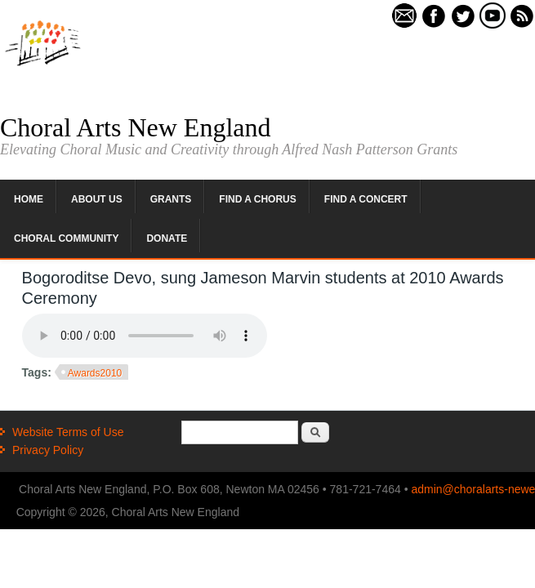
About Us (97, 199)
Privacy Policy (47, 450)
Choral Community (66, 238)
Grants (171, 199)
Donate (166, 238)
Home (28, 199)
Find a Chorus (257, 199)
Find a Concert (366, 199)
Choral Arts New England (135, 127)
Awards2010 (95, 373)
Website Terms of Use (67, 432)
